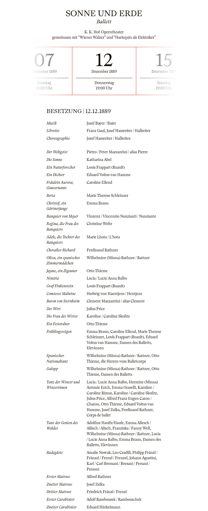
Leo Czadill (121, 453)
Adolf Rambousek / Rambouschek (114, 499)
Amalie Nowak (99, 453)
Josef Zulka (111, 410)
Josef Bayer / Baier (101, 123)
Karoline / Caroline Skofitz (108, 316)
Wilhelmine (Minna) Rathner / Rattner (118, 258)
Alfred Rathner (99, 477)
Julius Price (96, 309)
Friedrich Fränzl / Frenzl (107, 492)
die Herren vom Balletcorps (123, 361)
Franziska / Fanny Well (131, 428)
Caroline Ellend (99, 182)
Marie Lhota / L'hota (103, 237)
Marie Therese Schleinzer (107, 195)
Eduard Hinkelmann (103, 507)
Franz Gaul (96, 131)
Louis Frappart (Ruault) (106, 167)
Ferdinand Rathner (102, 250)
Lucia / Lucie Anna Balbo (107, 278)
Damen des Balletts (135, 343)
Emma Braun (98, 203)
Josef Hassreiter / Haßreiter (129, 131)
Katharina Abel (99, 160)
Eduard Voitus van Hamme (109, 175)
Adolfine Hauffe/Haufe (105, 423)
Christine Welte (99, 224)
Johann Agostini (142, 458)
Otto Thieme (97, 271)
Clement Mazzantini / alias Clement (116, 301)
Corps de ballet (99, 415)
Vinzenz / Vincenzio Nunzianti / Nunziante (121, 216)
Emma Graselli (124, 387)
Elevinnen (95, 348)
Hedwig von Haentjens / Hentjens (114, 294)
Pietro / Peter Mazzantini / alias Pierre (117, 152)
